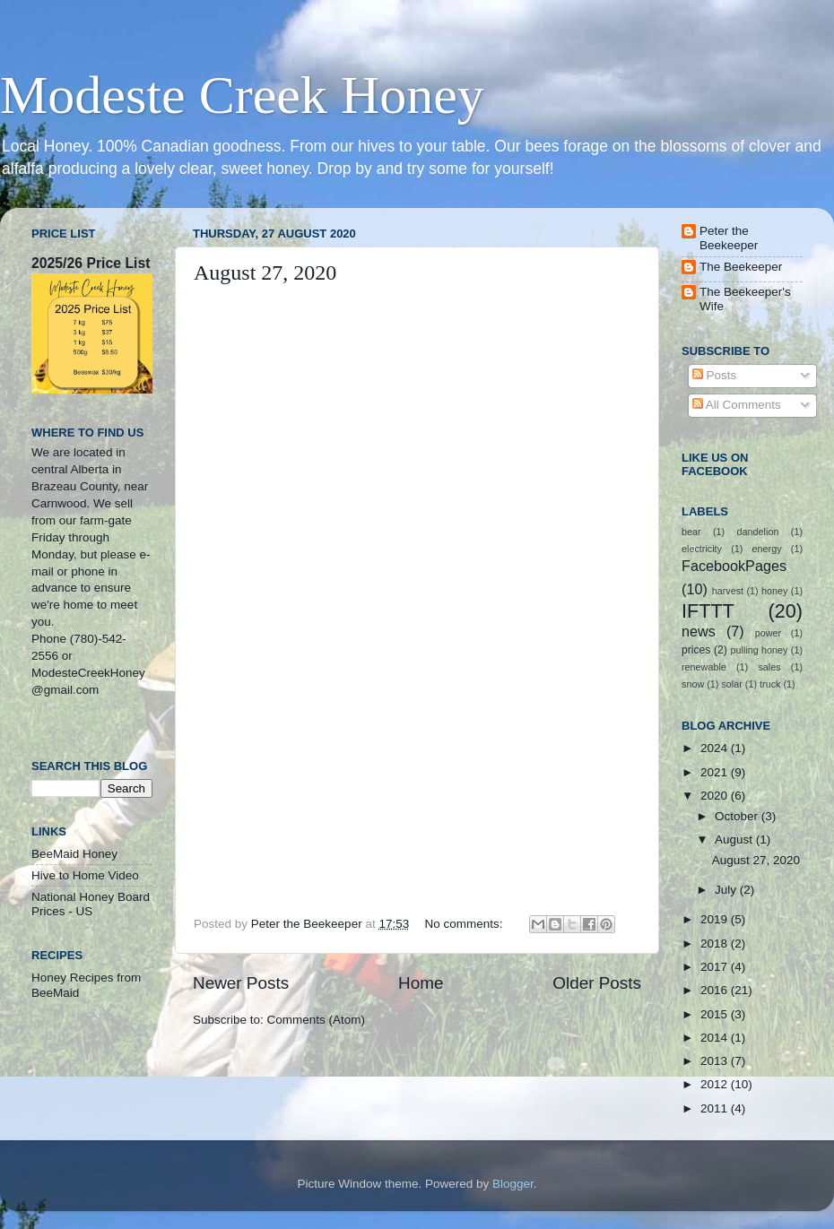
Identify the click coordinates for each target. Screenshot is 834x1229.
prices (696, 650)
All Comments (736, 404)
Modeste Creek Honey (242, 95)
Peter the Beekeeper (728, 238)
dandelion (758, 531)
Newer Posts (241, 983)
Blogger (513, 1183)
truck (770, 684)
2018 (715, 943)
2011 (715, 1108)
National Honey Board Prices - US (90, 904)
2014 (715, 1037)
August (735, 839)
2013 (715, 1061)
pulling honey (759, 650)
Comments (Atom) (316, 1019)
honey (774, 590)
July (727, 889)
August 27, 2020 (265, 272)
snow (693, 684)
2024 (715, 748)
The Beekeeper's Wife (745, 299)
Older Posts (596, 983)
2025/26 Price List (90, 263)
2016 (715, 990)
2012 (715, 1084)
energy (767, 548)
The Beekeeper (740, 266)
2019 (715, 919)
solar (731, 684)
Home (420, 983)
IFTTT (708, 611)
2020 (715, 795)
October (738, 816)
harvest (727, 590)
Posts (714, 375)
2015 (715, 1014)
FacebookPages (734, 566)
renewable (704, 667)
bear (691, 531)
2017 (715, 967)
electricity (702, 548)
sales (769, 667)
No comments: (465, 923)
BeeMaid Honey (74, 854)
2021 (715, 772)
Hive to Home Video (85, 875)
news (699, 631)
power (768, 632)
